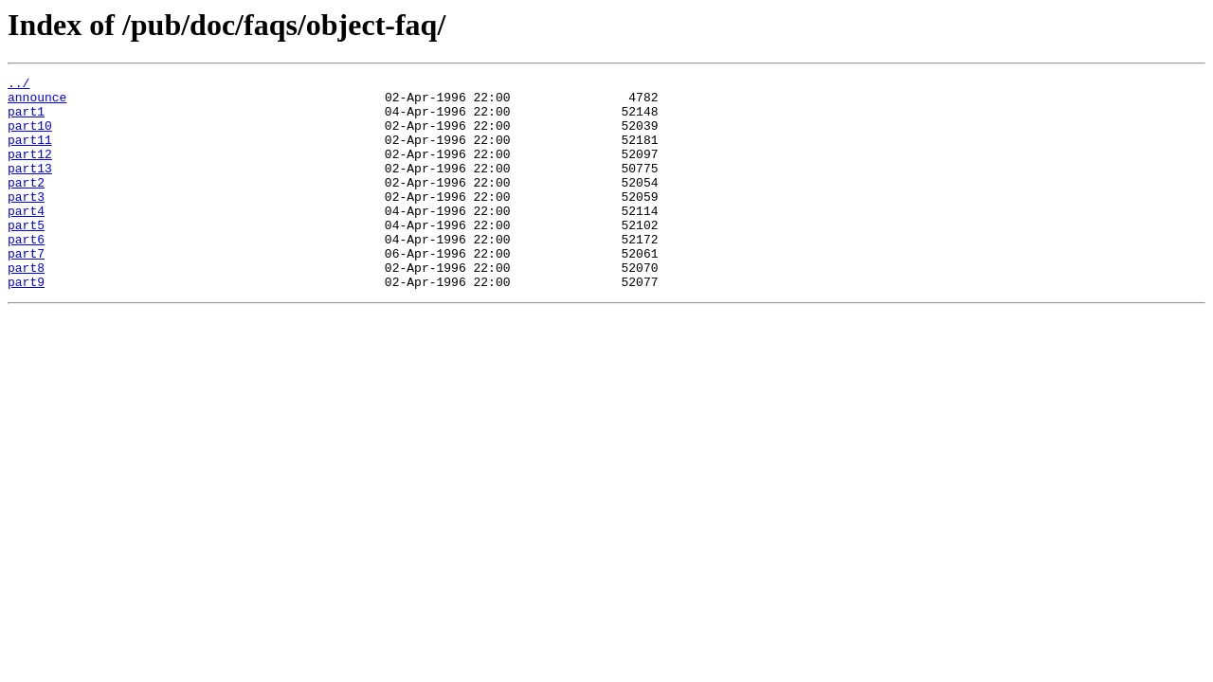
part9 (26, 323)
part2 (26, 204)
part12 (30, 170)
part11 (30, 153)
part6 (26, 272)
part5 (26, 255)
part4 (26, 238)
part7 (26, 289)
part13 (30, 187)
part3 (26, 221)
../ (18, 85)
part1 (26, 119)
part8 (26, 306)
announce (37, 102)
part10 (30, 136)
